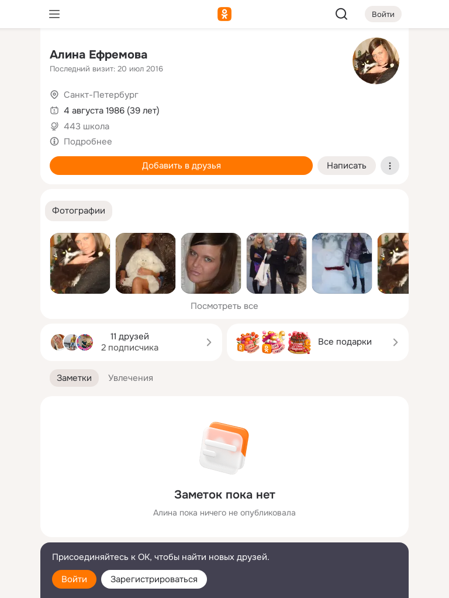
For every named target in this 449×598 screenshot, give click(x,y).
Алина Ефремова (98, 54)
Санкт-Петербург (101, 95)
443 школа (86, 126)
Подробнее (88, 141)
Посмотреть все (224, 306)
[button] (78, 211)
